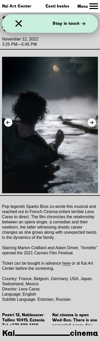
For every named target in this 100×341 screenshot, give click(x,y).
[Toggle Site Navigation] (87, 6)
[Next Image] (92, 122)
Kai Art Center (16, 6)
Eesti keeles (57, 6)
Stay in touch (69, 24)
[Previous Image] (8, 122)
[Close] (18, 24)
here (66, 263)
